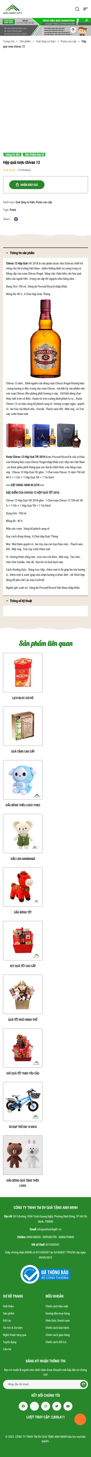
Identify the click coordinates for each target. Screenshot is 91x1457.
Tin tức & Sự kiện (13, 1328)
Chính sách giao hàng (58, 1335)
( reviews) (25, 170)
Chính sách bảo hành (57, 1328)
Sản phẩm (25, 41)
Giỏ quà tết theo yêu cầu (22, 1073)
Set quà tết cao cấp (23, 966)
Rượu (13, 210)
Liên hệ (7, 1349)
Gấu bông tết (23, 912)
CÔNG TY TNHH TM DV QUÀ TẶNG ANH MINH (41, 1437)
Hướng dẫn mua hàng (58, 1313)
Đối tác (7, 1320)
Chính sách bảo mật (57, 1306)
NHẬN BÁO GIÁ (29, 185)
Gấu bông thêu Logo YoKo (23, 805)
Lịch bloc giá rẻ (22, 698)
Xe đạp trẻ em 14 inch (23, 1127)
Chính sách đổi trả (56, 1342)
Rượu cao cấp (68, 41)
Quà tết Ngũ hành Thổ (22, 1020)
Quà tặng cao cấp (23, 751)
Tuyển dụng (9, 1342)
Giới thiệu (8, 1306)
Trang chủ (8, 41)
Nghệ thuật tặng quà (14, 1335)
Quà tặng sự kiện (45, 41)
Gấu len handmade (23, 859)
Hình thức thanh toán (58, 1320)
